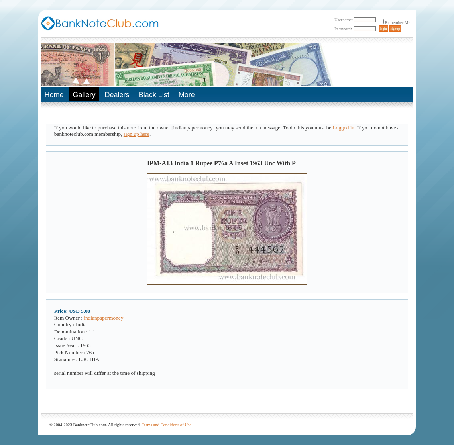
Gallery (84, 95)
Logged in (343, 128)
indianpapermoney (103, 318)
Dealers (117, 95)
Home (54, 95)
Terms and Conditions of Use (166, 425)
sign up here (136, 134)
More (187, 95)
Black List (154, 95)
